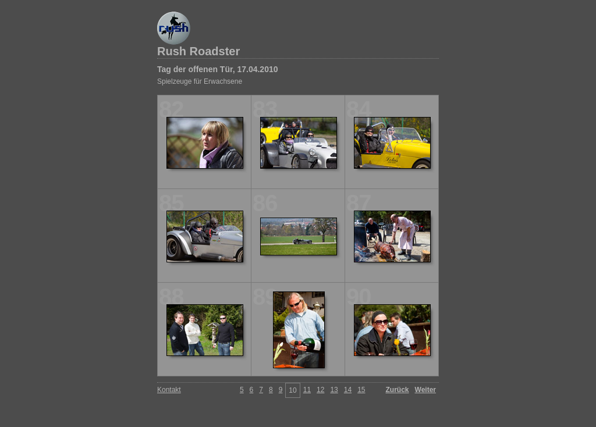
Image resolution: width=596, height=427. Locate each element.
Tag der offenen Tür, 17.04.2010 (217, 69)
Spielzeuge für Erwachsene (199, 81)
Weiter (425, 390)
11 (307, 390)
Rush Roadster (198, 51)
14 (348, 390)
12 (320, 390)
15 (361, 390)
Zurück (397, 390)
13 (334, 390)
